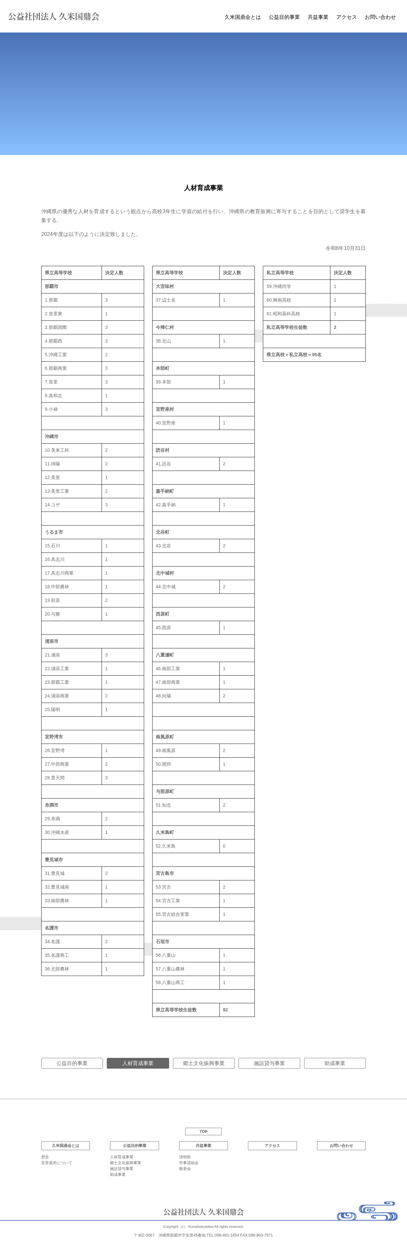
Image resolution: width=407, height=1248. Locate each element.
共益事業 (318, 17)
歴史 (45, 1157)
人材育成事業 (121, 1157)
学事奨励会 (189, 1163)
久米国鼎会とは (243, 17)
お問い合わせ (380, 17)
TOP (203, 1131)
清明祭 (185, 1157)
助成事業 (335, 1063)
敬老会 (185, 1168)
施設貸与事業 (269, 1063)
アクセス (346, 17)
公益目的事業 (72, 1063)
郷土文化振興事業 (204, 1063)
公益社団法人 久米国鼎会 (53, 16)
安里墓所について (56, 1163)
